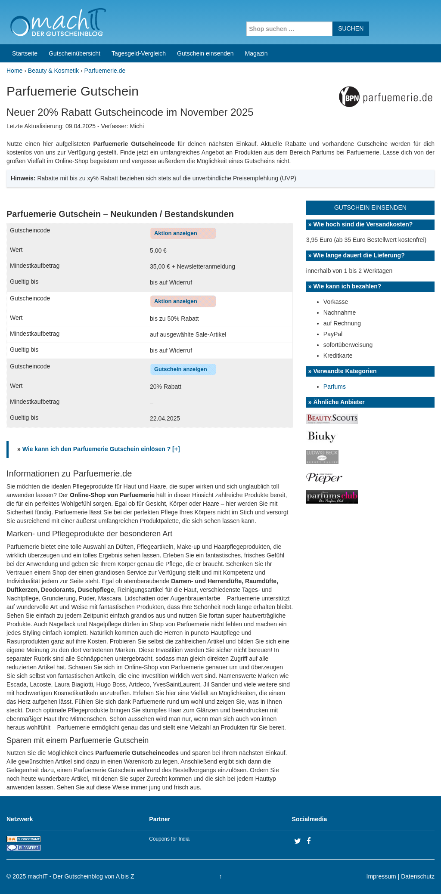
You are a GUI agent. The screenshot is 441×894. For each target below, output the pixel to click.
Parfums (334, 386)
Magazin (256, 53)
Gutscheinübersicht (74, 53)
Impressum (381, 876)
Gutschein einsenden (205, 53)
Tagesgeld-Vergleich (139, 53)
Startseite (24, 53)
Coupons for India (169, 839)
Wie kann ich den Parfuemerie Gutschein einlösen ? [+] (101, 448)
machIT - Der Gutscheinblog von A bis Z (81, 876)
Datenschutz (418, 876)
